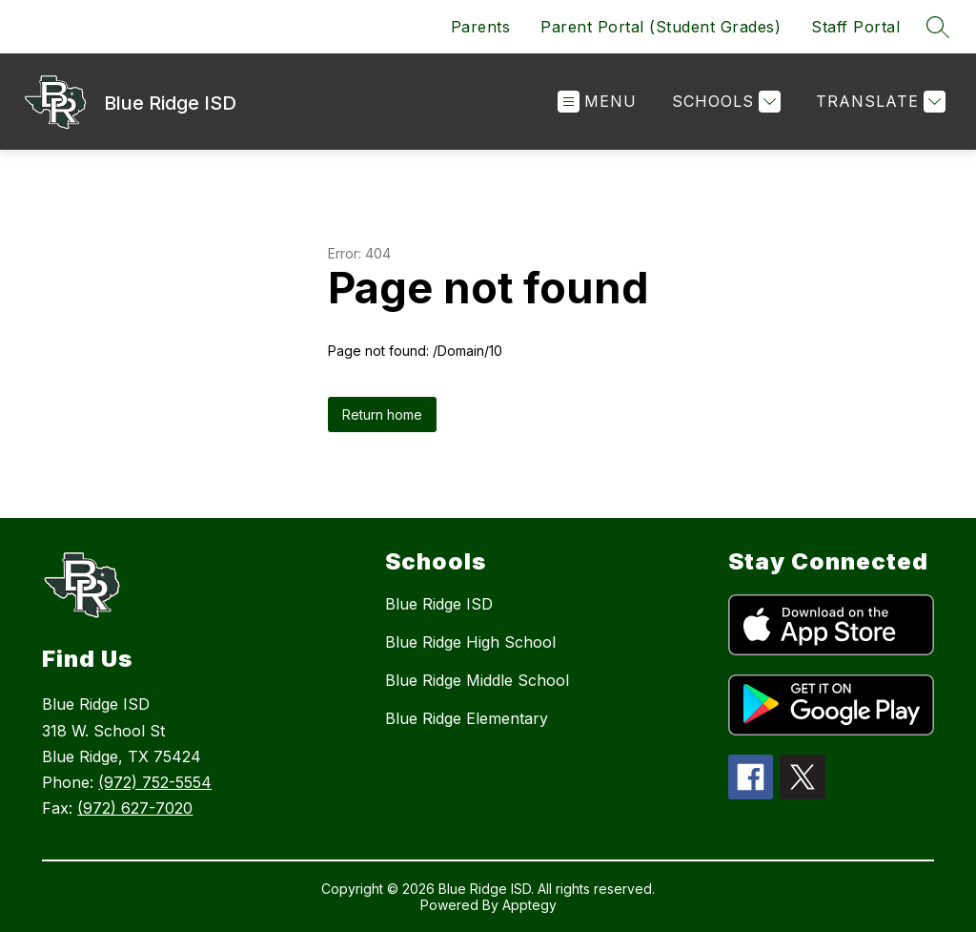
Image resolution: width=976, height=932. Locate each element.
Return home (382, 414)
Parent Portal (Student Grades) (660, 26)
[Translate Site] (878, 102)
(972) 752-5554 (155, 782)
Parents (481, 26)
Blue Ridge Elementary (466, 718)
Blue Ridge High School (470, 642)
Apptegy (529, 905)
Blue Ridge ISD (439, 603)
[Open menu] (597, 102)
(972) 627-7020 (135, 808)
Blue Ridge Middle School (477, 680)
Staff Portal (855, 26)
